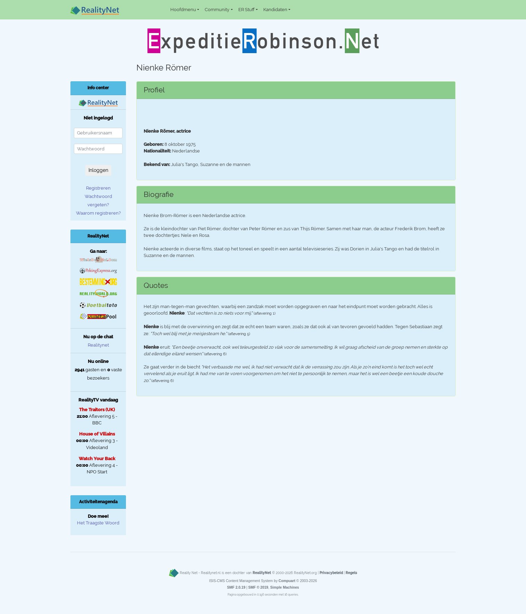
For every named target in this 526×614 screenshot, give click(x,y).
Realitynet (98, 345)
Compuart (287, 581)
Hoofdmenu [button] (183, 9)
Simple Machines (284, 587)
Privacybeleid (331, 573)
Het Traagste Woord (98, 522)
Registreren (98, 188)
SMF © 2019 (258, 587)
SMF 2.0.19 (236, 587)
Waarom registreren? (98, 213)
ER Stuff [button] (246, 9)
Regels (351, 573)
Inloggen (98, 170)
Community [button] (217, 9)
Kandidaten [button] (275, 9)
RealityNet (262, 573)
